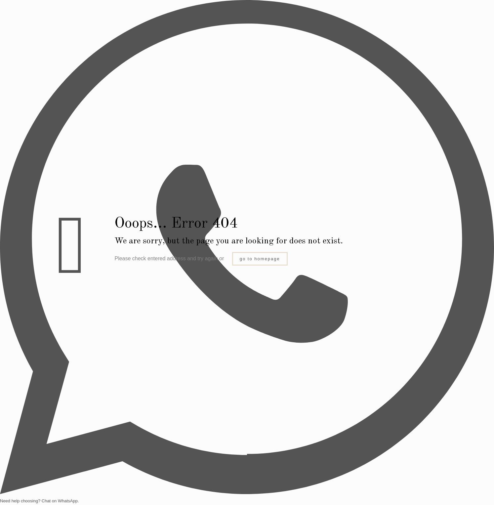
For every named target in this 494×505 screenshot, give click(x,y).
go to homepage (260, 258)
